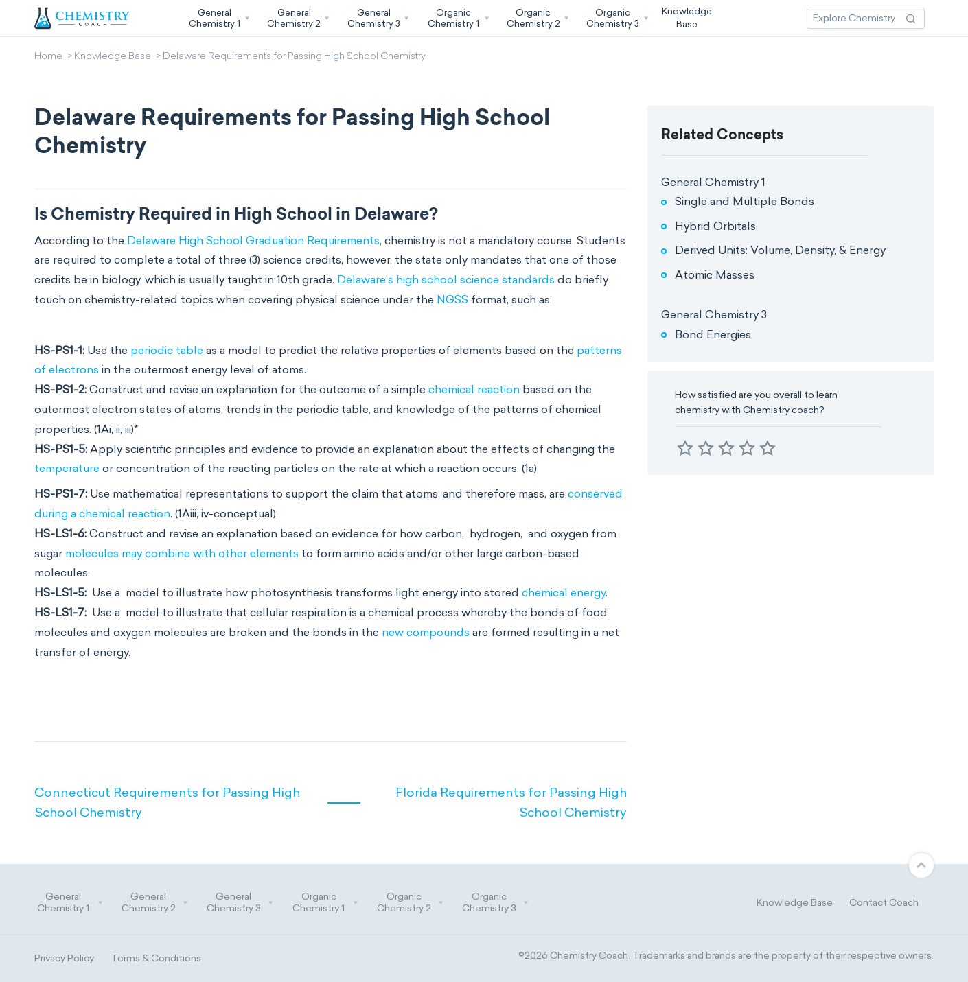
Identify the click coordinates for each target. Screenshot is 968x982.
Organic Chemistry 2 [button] (410, 902)
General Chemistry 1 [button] (70, 902)
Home (48, 57)
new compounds (426, 632)
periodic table (166, 350)
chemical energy (564, 592)
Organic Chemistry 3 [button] (495, 902)
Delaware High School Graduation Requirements (253, 240)
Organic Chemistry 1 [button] (325, 902)
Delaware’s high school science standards (446, 279)
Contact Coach (884, 903)
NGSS (452, 299)
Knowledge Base (112, 57)
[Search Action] (910, 18)
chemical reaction (474, 389)
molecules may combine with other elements (182, 553)
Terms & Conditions (156, 958)
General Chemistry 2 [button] (155, 902)
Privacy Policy (64, 958)
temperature (67, 468)
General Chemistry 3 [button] (240, 902)
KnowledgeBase (687, 17)
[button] (217, 18)
